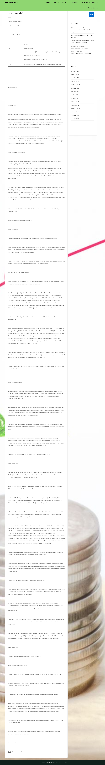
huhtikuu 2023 (75, 81)
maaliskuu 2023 (75, 84)
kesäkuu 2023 (75, 74)
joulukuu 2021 (75, 118)
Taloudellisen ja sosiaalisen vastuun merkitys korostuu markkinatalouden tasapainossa (81, 30)
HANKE (55, 2)
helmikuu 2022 (75, 112)
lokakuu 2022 (75, 95)
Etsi (91, 14)
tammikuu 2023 (75, 88)
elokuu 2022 (74, 98)
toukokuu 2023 (75, 78)
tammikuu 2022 (75, 115)
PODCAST (63, 2)
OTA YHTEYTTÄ (74, 2)
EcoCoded (64, 762)
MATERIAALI (85, 2)
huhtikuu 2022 (75, 105)
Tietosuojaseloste (93, 8)
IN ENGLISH (95, 2)
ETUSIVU (47, 2)
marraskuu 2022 (75, 91)
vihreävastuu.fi (11, 2)
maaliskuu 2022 (75, 108)
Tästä (9, 17)
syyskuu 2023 (75, 71)
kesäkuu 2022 (75, 101)
